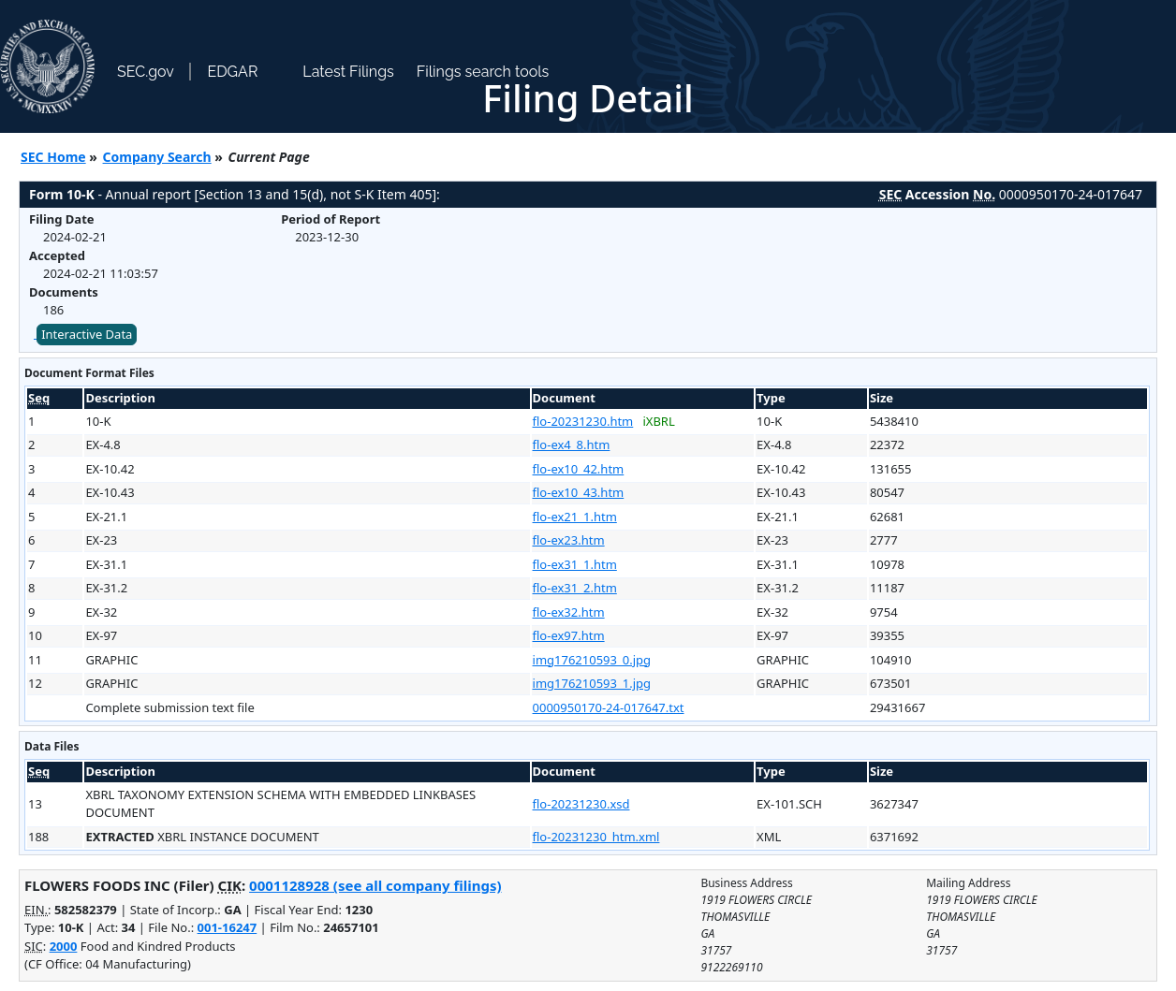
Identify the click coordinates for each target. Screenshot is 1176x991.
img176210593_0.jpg (592, 659)
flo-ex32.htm (569, 612)
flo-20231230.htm (583, 421)
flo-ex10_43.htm (579, 492)
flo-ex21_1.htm (575, 516)
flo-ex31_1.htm (575, 564)
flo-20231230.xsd (581, 803)
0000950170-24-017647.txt (608, 707)
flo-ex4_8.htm (571, 444)
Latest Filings (347, 71)
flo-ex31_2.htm (575, 587)
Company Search (157, 157)
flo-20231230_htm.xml (596, 836)
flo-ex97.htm (569, 635)
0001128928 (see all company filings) (375, 885)
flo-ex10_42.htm (579, 468)
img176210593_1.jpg (592, 683)
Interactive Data (86, 334)
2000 (64, 946)
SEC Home (53, 157)
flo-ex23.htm (569, 540)
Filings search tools (483, 71)
